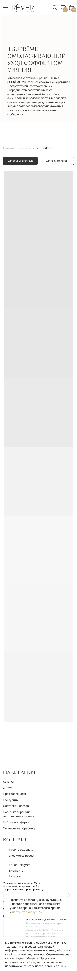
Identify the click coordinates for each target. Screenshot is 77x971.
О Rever (8, 788)
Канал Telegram (19, 865)
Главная (8, 148)
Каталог (25, 148)
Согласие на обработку (19, 828)
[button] (45, 5)
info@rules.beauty (21, 850)
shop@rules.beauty (22, 855)
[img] (23, 7)
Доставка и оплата (16, 806)
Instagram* (16, 876)
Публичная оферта (16, 822)
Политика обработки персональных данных (18, 814)
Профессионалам (15, 794)
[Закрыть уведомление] (74, 941)
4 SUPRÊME (44, 148)
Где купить (10, 800)
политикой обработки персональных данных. (36, 966)
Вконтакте (16, 871)
